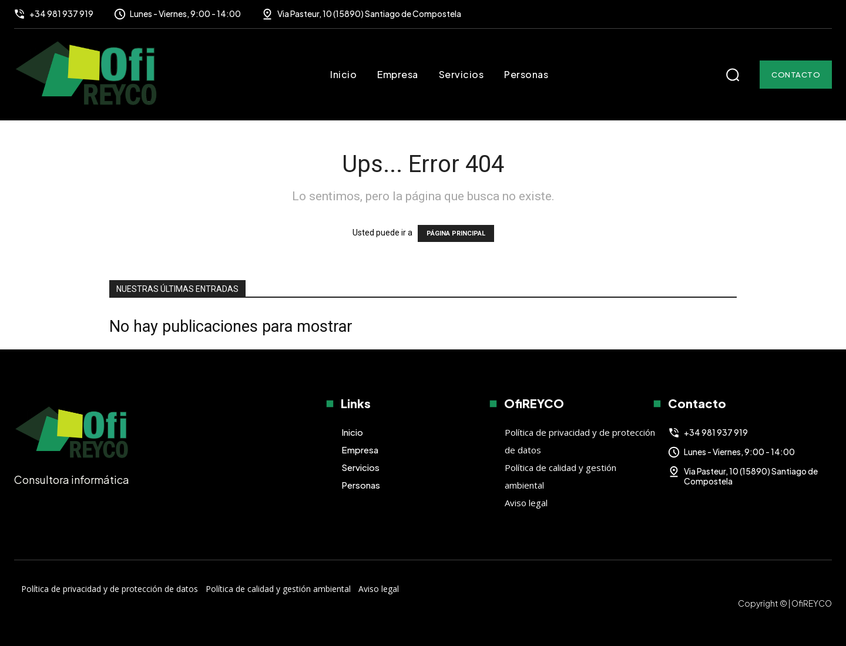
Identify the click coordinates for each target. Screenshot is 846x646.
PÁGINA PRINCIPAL (456, 233)
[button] (732, 74)
